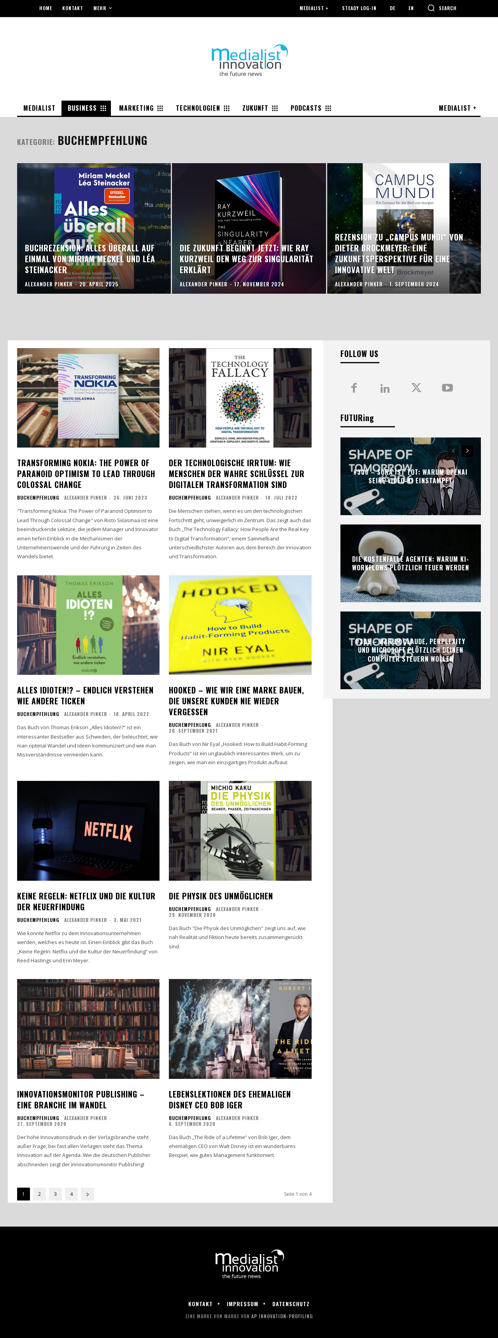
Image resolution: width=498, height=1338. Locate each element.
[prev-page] (453, 451)
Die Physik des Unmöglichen (221, 896)
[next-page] (87, 1194)
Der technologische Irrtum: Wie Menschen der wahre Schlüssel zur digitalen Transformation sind (237, 473)
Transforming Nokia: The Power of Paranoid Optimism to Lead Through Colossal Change (86, 473)
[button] (442, 8)
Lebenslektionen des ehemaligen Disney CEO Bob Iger (230, 1099)
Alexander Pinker (85, 497)
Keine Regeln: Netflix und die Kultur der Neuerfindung (86, 901)
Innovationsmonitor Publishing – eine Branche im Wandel (81, 1099)
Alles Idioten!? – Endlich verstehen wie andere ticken (85, 695)
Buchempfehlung (38, 497)
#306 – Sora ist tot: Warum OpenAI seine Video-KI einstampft (410, 476)
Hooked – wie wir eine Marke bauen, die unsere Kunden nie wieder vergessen (236, 701)
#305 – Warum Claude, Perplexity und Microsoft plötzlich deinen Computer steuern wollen (410, 650)
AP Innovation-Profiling (282, 1316)
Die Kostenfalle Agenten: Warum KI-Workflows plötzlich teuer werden (410, 563)
